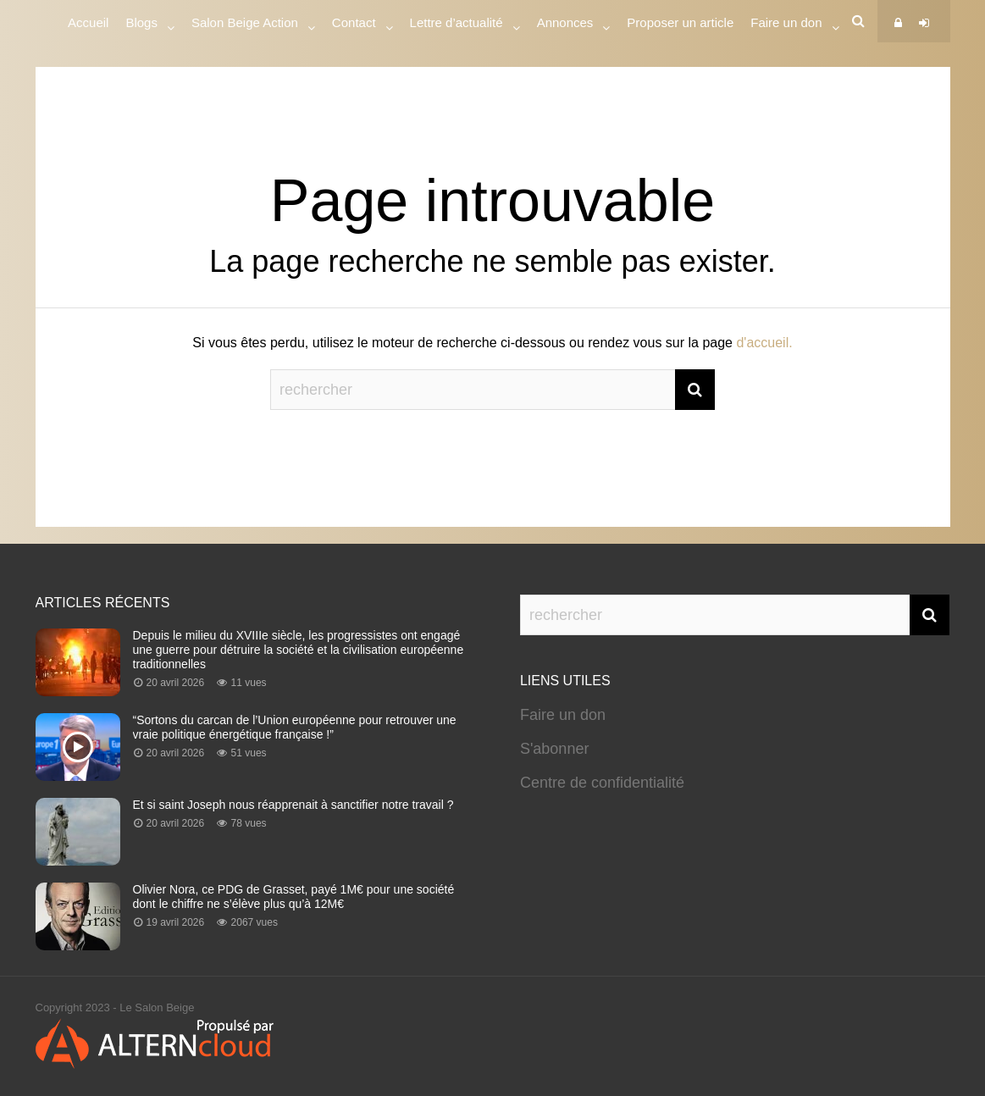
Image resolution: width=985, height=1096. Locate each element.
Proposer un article (680, 22)
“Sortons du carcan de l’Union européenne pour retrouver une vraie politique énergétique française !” (295, 727)
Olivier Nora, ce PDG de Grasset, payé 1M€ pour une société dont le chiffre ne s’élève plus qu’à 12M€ (294, 897)
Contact (354, 25)
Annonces (565, 25)
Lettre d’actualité (456, 25)
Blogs (141, 25)
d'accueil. (764, 342)
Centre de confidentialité (602, 782)
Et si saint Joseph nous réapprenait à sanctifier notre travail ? (293, 804)
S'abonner (554, 748)
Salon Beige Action (244, 25)
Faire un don (563, 714)
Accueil (88, 22)
